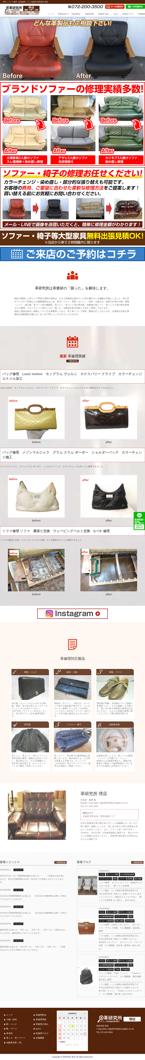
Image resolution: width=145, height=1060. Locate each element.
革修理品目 (62, 14)
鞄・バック (11, 1024)
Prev (3, 65)
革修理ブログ (127, 14)
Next (141, 65)
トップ (51, 14)
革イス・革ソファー (15, 1038)
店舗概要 (141, 14)
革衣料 (9, 1033)
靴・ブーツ (11, 1028)
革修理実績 (89, 14)
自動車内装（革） (14, 1042)
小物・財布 (11, 1019)
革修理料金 (76, 14)
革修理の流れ (103, 14)
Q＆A (116, 14)
